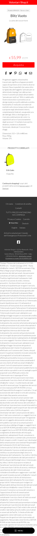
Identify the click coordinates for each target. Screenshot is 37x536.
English (14, 228)
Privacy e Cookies (14, 219)
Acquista (18, 65)
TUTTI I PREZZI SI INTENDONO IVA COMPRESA (18, 213)
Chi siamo (9, 204)
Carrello (26, 219)
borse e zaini (24, 186)
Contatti (18, 208)
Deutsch (25, 223)
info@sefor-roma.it (25, 256)
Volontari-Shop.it (18, 2)
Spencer (5, 188)
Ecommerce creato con (19, 258)
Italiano (22, 228)
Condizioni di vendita (23, 204)
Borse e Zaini (25, 10)
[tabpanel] (18, 37)
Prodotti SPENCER (13, 10)
